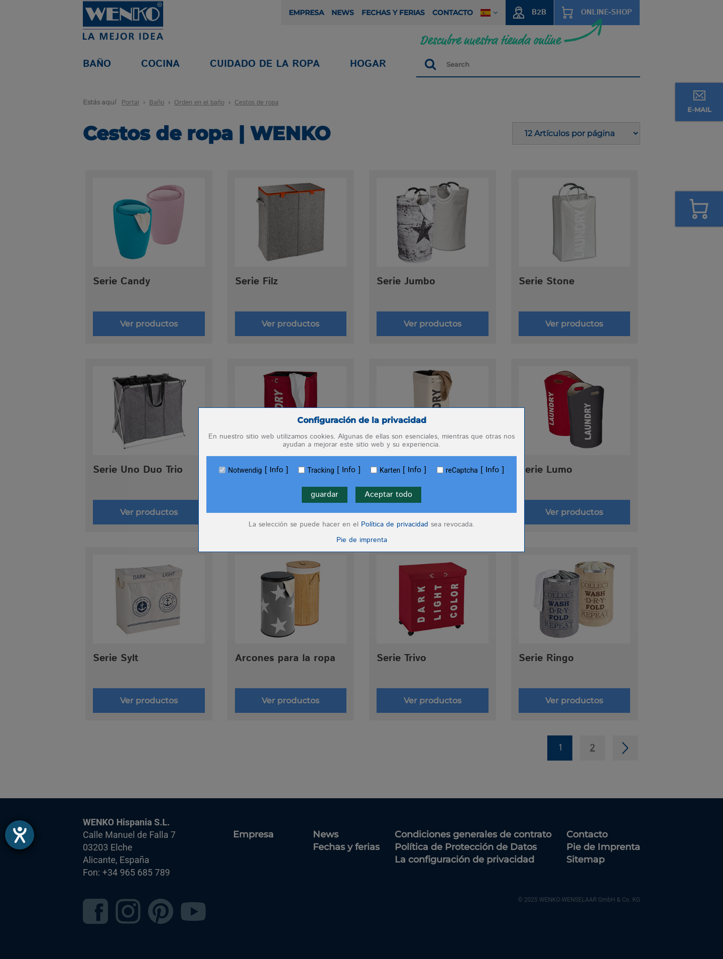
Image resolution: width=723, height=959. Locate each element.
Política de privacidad (394, 524)
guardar (324, 494)
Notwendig (245, 470)
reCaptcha (462, 470)
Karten (390, 470)
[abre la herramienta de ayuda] (19, 834)
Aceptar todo (388, 494)
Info (276, 470)
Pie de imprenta (361, 540)
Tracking (320, 470)
